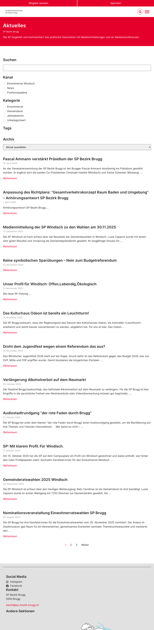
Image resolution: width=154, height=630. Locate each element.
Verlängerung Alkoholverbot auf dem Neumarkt (44, 380)
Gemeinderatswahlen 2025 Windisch (35, 479)
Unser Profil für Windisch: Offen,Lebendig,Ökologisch (50, 284)
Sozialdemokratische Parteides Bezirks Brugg (14, 12)
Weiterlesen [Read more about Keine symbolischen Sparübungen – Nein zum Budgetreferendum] (10, 270)
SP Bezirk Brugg (11, 31)
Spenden (115, 3)
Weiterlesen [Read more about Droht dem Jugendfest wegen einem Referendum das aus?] (10, 365)
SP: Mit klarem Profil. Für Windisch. (33, 446)
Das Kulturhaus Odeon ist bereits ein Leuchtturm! (46, 313)
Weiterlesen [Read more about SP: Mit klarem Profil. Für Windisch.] (10, 465)
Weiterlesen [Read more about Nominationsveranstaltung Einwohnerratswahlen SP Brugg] (10, 536)
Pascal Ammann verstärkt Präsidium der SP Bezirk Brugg (52, 159)
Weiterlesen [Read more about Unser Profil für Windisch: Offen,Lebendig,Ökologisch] (10, 299)
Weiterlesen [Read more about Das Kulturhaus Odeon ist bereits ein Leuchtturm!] (10, 332)
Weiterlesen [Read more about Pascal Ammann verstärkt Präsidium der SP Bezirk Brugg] (10, 178)
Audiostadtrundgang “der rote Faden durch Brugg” (47, 413)
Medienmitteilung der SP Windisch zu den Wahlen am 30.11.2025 (59, 227)
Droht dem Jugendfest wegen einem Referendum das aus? (54, 346)
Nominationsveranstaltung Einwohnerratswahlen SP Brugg (54, 513)
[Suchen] (77, 68)
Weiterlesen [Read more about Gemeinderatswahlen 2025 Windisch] (10, 498)
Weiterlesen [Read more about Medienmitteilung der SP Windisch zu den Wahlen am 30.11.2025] (10, 246)
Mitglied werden (38, 3)
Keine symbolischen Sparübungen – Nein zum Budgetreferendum (60, 260)
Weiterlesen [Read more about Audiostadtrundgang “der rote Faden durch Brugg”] (10, 432)
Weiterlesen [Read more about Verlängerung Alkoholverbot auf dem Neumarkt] (10, 399)
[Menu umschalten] (147, 11)
